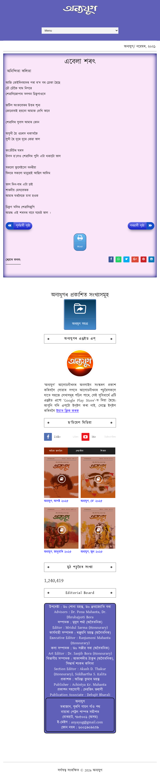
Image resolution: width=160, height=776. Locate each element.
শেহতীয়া (79, 451)
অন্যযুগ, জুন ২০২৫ (92, 552)
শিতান (103, 451)
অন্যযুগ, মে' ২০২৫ (91, 501)
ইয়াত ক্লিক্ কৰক (67, 411)
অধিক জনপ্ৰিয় (56, 451)
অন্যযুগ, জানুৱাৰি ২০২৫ (57, 552)
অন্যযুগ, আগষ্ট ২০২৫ (56, 501)
